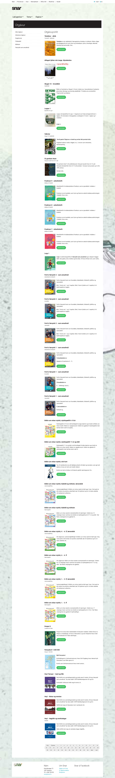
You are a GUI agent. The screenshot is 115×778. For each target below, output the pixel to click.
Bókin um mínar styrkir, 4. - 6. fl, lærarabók (59, 531)
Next (92, 749)
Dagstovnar (18, 38)
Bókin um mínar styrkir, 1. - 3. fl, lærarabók (59, 579)
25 (86, 747)
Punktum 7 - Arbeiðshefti (53, 229)
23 (79, 747)
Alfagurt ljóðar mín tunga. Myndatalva (57, 60)
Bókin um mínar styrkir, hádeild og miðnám (59, 507)
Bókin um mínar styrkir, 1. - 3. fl (55, 602)
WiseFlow (51, 1)
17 (57, 747)
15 (50, 747)
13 (97, 745)
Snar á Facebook (81, 765)
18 (61, 747)
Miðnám (17, 44)
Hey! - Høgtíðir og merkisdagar (55, 718)
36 (73, 749)
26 (90, 747)
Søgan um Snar (63, 768)
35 (69, 749)
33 (62, 749)
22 (75, 747)
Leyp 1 (46, 253)
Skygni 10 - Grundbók (52, 83)
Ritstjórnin (62, 772)
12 (93, 745)
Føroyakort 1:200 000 (52, 649)
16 (53, 747)
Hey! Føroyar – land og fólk (54, 674)
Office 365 (43, 1)
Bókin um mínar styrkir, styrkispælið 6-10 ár (60, 420)
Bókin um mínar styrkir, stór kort (55, 461)
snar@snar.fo (47, 774)
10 (86, 745)
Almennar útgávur (20, 34)
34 (65, 749)
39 (84, 749)
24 (83, 747)
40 (87, 749)
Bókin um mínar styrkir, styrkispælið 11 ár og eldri (62, 441)
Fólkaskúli (18, 41)
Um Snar (63, 765)
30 (51, 749)
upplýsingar (61, 49)
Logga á (97, 1)
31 (54, 749)
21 (72, 747)
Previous (53, 745)
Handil (58, 1)
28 (97, 747)
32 (58, 749)
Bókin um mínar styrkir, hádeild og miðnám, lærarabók (63, 483)
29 (47, 749)
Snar (27, 1)
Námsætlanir (34, 1)
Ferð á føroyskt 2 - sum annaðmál (56, 274)
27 (94, 747)
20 (68, 747)
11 (89, 745)
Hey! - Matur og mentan (52, 696)
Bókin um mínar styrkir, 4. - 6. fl (55, 555)
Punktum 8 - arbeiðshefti (53, 205)
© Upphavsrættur (64, 770)
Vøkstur (47, 134)
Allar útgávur (19, 31)
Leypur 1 (47, 108)
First (48, 745)
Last (97, 749)
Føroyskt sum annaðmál (22, 47)
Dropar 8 (47, 626)
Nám (13, 1)
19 (64, 747)
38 (80, 749)
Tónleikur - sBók (50, 36)
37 (76, 749)
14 (46, 747)
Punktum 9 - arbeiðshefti (53, 180)
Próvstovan (20, 1)
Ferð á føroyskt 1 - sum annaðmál (56, 347)
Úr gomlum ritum (50, 158)
